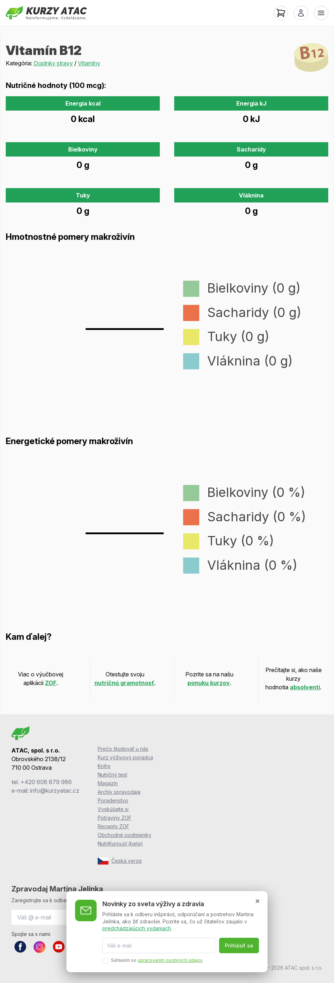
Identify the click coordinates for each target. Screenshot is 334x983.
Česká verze (120, 861)
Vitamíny (89, 63)
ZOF (50, 682)
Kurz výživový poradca (125, 757)
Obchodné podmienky (124, 835)
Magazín (108, 783)
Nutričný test (112, 775)
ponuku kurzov (208, 682)
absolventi (305, 687)
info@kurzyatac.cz (54, 790)
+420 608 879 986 (46, 782)
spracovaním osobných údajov (170, 960)
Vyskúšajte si (113, 809)
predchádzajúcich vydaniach (136, 928)
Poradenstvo (113, 800)
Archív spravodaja (119, 792)
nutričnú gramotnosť (124, 682)
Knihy (104, 766)
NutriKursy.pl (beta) (120, 843)
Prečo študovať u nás (123, 749)
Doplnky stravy (53, 63)
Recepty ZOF (113, 826)
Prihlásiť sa (239, 945)
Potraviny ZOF (114, 818)
